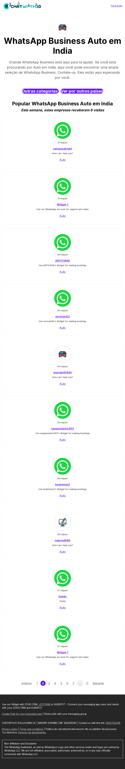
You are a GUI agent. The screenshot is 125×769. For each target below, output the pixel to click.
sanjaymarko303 (62, 428)
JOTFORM (44, 704)
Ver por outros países (82, 91)
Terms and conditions (31, 729)
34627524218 (113, 723)
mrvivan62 (62, 316)
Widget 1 (62, 204)
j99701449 (62, 260)
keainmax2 (62, 484)
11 (87, 683)
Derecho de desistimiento (32, 732)
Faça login (116, 5)
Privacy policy (10, 729)
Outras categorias (40, 91)
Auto (62, 159)
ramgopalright (62, 148)
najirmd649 (62, 540)
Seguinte (98, 683)
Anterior (26, 683)
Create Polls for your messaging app (22, 714)
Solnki (62, 596)
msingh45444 (62, 372)
